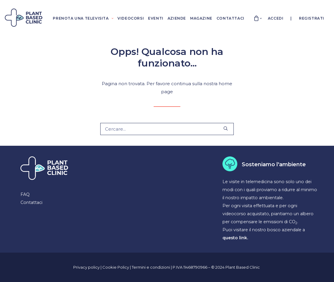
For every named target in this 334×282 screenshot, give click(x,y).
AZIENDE (177, 18)
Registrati (311, 18)
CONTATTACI (230, 18)
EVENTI (155, 18)
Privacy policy (86, 267)
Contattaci (31, 202)
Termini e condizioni (151, 267)
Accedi (276, 18)
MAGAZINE (201, 18)
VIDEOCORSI (130, 18)
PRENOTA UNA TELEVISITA (83, 18)
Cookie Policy (116, 267)
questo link (234, 237)
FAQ (25, 194)
